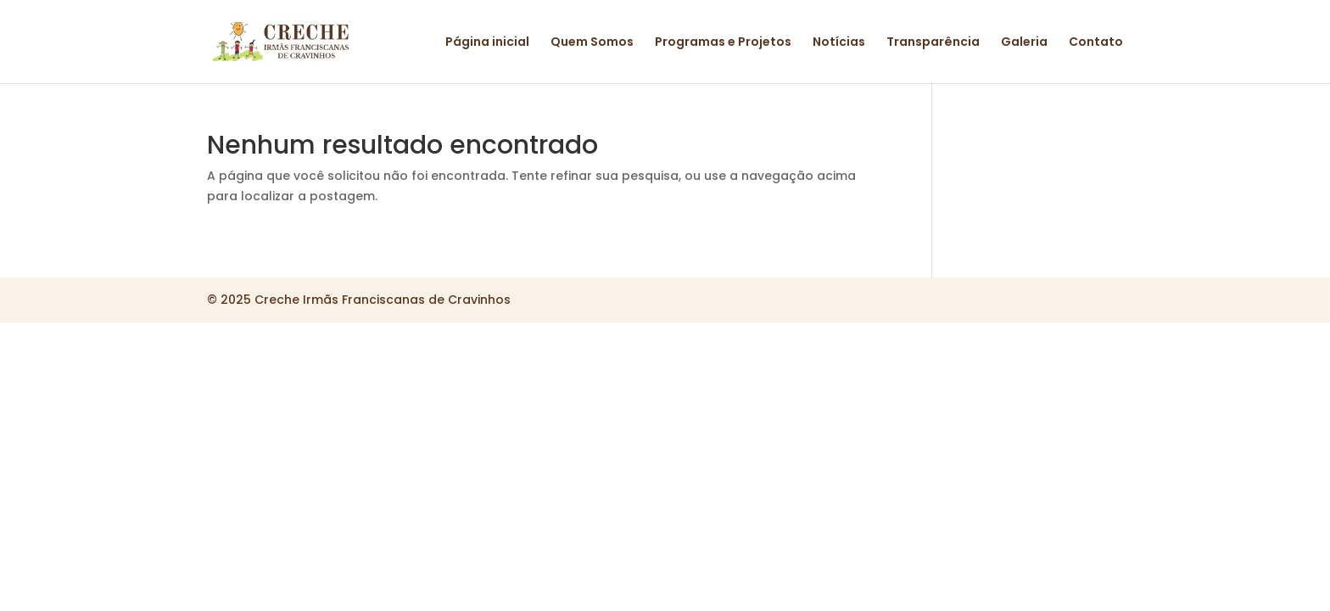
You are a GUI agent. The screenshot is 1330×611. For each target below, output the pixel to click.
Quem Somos (592, 43)
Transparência (933, 43)
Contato (1096, 43)
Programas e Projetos (723, 43)
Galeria (1024, 43)
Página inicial (487, 43)
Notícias (839, 43)
